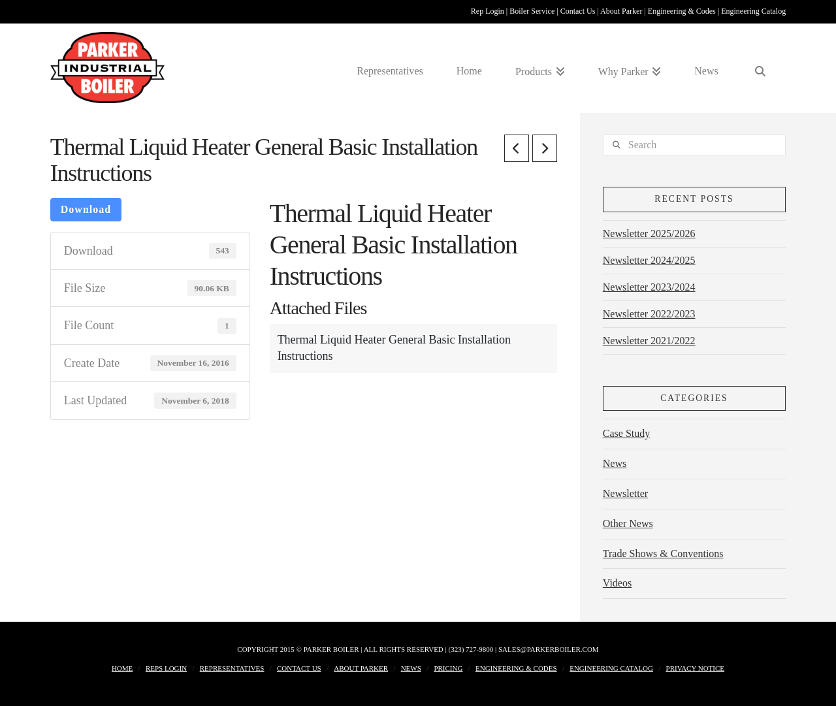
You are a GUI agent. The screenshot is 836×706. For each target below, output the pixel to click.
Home (122, 668)
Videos (617, 582)
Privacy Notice (695, 668)
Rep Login (488, 11)
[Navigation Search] (760, 68)
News (614, 463)
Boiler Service (532, 11)
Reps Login (166, 668)
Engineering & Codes (683, 11)
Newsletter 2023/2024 (649, 287)
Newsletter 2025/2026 (649, 233)
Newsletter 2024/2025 (649, 260)
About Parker (622, 11)
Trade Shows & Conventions (663, 553)
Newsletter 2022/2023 (649, 313)
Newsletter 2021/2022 (649, 340)
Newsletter (625, 493)
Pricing (448, 668)
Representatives (232, 668)
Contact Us (579, 11)
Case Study (626, 433)
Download (86, 209)
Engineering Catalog (753, 11)
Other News (628, 523)
